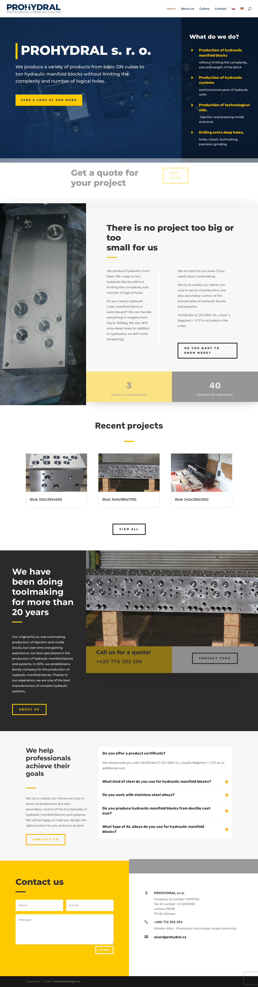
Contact (221, 8)
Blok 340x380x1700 (119, 499)
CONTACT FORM (215, 655)
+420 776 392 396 (119, 659)
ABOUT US (29, 709)
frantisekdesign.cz (67, 981)
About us (187, 8)
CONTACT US (46, 839)
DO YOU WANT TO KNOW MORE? (202, 351)
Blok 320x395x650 (46, 499)
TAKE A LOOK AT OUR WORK (49, 100)
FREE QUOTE (175, 172)
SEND (104, 950)
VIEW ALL (129, 529)
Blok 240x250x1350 (191, 499)
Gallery (204, 8)
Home (171, 8)
